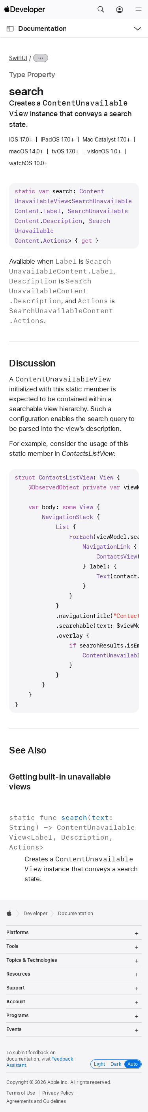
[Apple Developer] (24, 9)
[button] (100, 9)
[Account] (119, 9)
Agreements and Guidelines (36, 1101)
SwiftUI (18, 58)
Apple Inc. (58, 1082)
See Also (27, 750)
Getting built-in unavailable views (59, 781)
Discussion (32, 363)
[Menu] (138, 9)
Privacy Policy (58, 1093)
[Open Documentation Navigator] (10, 28)
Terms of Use (20, 1093)
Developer (36, 913)
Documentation (42, 28)
